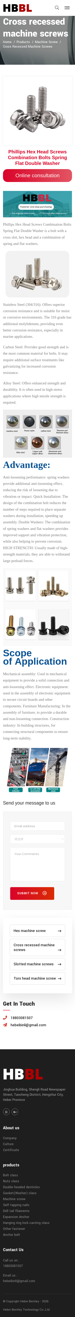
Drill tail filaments (16, 1211)
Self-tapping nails (16, 1205)
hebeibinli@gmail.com (19, 1281)
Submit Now (32, 894)
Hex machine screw (37, 930)
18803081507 (13, 1266)
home (7, 42)
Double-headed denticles (21, 1187)
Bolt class (10, 1175)
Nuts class (11, 1181)
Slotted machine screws (37, 964)
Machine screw (46, 42)
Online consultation (37, 175)
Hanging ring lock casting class (26, 1223)
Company (10, 1138)
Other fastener (14, 1229)
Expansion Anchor (16, 1217)
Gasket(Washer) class (20, 1193)
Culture (8, 1144)
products (23, 42)
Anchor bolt (11, 1234)
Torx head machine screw (37, 978)
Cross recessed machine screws (27, 46)
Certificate (11, 1150)
